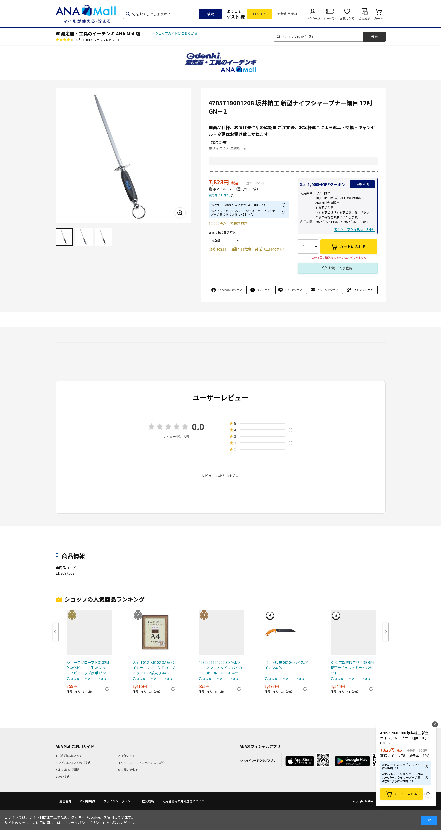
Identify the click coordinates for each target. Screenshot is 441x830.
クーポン (330, 18)
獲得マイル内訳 (219, 195)
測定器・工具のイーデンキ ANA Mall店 (100, 33)
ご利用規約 (87, 801)
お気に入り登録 (340, 267)
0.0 (198, 426)
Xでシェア (263, 290)
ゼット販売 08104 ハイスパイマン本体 (286, 665)
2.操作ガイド (127, 755)
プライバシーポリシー (118, 801)
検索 (210, 13)
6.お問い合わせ (128, 769)
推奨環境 (148, 801)
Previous (56, 632)
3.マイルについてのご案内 (73, 762)
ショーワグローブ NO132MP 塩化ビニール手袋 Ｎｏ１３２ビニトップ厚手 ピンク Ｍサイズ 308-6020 (88, 668)
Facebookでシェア (230, 290)
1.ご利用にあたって (69, 755)
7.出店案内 (63, 776)
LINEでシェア (293, 290)
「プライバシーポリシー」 (85, 822)
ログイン (259, 13)
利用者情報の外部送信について (183, 801)
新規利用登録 (287, 13)
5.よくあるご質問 (67, 769)
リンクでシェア (363, 290)
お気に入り (347, 18)
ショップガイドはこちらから (176, 33)
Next (386, 632)
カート (378, 18)
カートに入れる (405, 793)
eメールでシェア (328, 290)
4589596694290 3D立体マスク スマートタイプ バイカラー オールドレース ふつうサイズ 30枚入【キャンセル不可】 (220, 668)
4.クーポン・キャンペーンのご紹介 (141, 762)
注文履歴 (364, 18)
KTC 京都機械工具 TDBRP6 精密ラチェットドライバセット (352, 667)
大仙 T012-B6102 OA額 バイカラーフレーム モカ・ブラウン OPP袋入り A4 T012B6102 (154, 668)
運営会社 (65, 801)
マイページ (312, 18)
